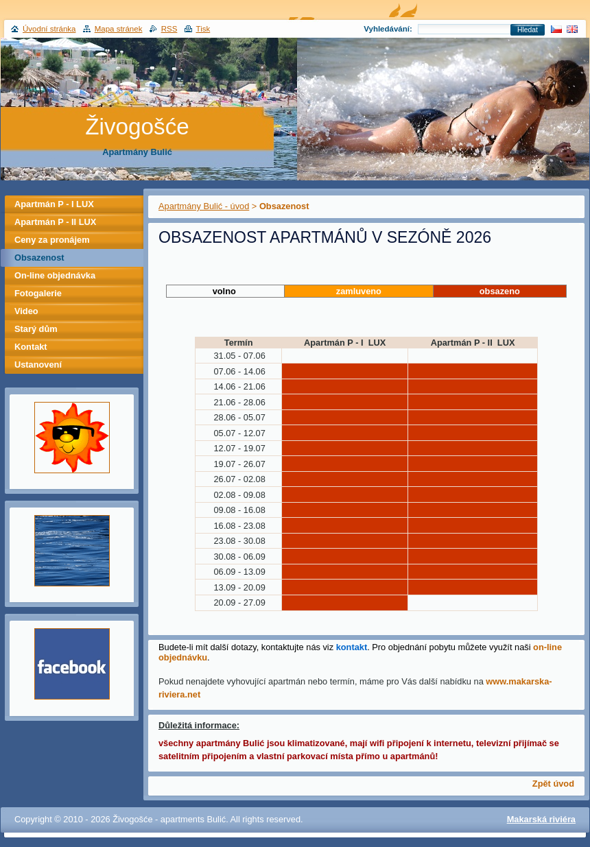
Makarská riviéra (541, 819)
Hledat (527, 30)
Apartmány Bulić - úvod (203, 206)
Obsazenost (39, 257)
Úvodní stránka (49, 29)
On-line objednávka (54, 275)
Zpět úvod (553, 783)
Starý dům (36, 329)
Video (26, 311)
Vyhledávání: (388, 29)
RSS (169, 29)
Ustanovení (38, 364)
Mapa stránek (119, 29)
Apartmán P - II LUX (55, 222)
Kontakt (30, 347)
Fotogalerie (38, 293)
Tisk (203, 29)
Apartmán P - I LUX (54, 204)
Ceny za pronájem (52, 240)
